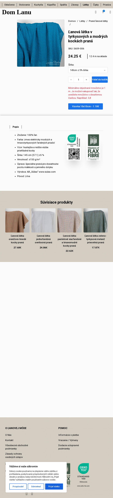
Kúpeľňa (51, 4)
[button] (103, 12)
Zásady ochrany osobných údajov (14, 455)
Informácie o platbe (68, 435)
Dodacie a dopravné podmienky (68, 447)
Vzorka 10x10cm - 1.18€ (85, 106)
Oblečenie (9, 4)
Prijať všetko (54, 486)
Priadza (107, 4)
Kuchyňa (38, 4)
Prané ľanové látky (98, 21)
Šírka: (71, 64)
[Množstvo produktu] (79, 80)
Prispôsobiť (18, 486)
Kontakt (9, 440)
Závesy (75, 4)
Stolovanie (24, 4)
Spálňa (63, 4)
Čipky (96, 4)
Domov (72, 21)
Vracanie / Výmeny (68, 440)
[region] (36, 477)
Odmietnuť (36, 486)
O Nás (8, 435)
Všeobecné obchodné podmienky (16, 447)
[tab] (16, 127)
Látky (86, 4)
